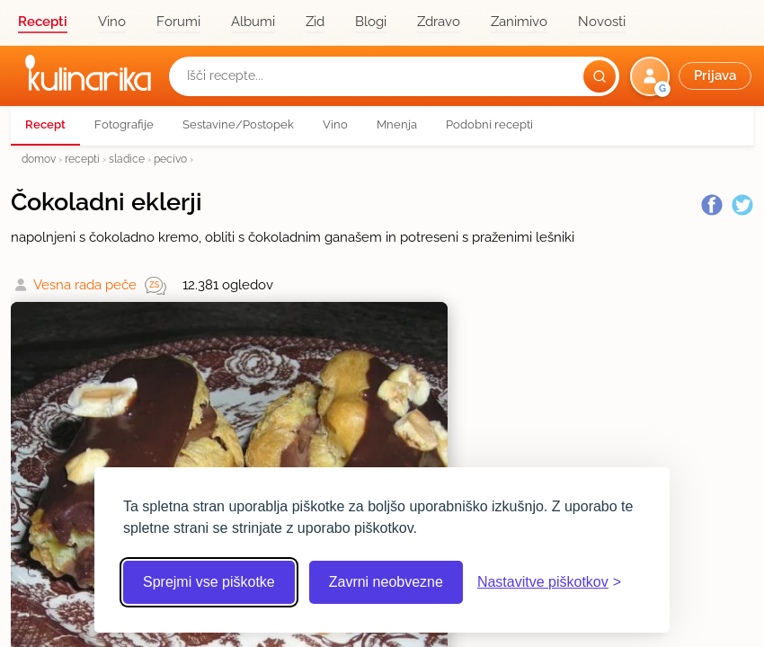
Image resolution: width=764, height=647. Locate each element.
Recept (45, 124)
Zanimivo (519, 21)
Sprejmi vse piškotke (209, 581)
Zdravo (438, 21)
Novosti (602, 21)
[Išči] (599, 76)
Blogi (370, 21)
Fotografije (124, 124)
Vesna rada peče (85, 285)
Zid (315, 21)
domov (39, 158)
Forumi (178, 21)
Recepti (42, 21)
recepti (82, 158)
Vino (112, 21)
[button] (692, 76)
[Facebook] (712, 205)
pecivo (170, 158)
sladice (127, 158)
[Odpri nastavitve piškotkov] (549, 582)
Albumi (253, 21)
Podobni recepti (489, 124)
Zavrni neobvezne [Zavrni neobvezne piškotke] (386, 581)
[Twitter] (742, 205)
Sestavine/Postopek (238, 124)
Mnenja (397, 124)
